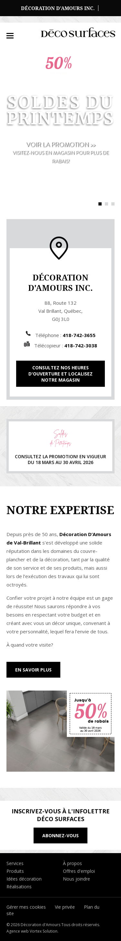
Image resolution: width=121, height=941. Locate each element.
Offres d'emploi (79, 871)
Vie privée (65, 907)
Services (15, 863)
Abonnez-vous (60, 835)
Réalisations (19, 886)
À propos (72, 863)
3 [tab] (113, 204)
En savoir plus (33, 670)
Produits (15, 871)
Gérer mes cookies (26, 907)
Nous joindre (76, 879)
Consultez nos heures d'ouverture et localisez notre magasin (60, 374)
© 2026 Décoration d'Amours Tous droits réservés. (53, 924)
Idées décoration (24, 879)
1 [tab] (100, 204)
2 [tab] (106, 204)
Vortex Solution (43, 931)
